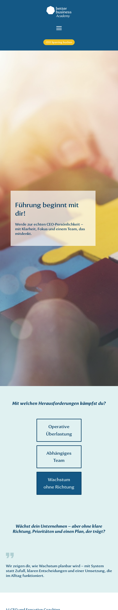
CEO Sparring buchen (59, 42)
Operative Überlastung (59, 430)
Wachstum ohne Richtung (59, 483)
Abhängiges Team (58, 456)
